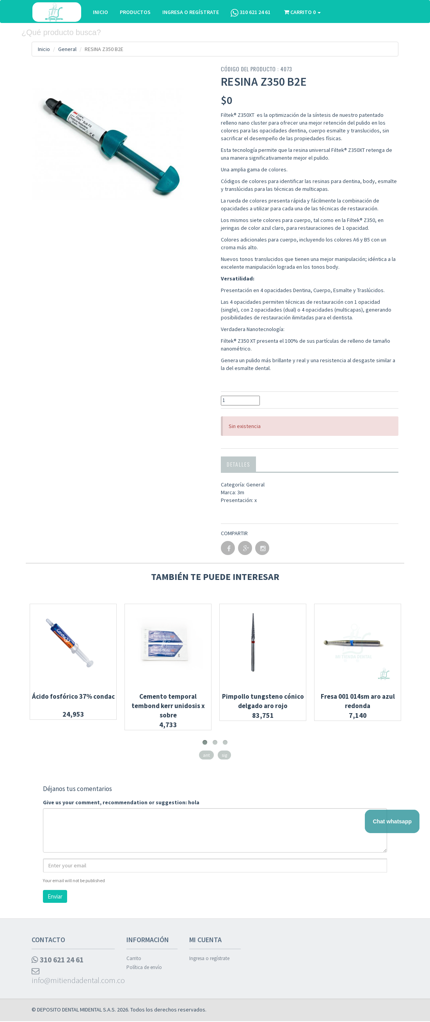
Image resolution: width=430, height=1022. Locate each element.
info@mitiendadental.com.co (73, 976)
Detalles (238, 464)
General (67, 49)
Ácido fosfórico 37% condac (73, 696)
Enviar (55, 896)
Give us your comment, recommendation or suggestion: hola (121, 801)
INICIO (100, 12)
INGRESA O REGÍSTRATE (191, 12)
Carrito (133, 958)
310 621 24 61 (251, 13)
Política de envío (144, 967)
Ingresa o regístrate (209, 958)
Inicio (44, 49)
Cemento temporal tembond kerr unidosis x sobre (168, 705)
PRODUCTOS (135, 12)
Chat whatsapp (392, 821)
